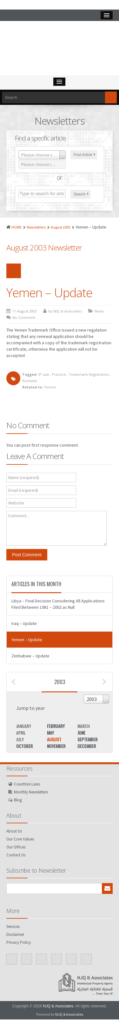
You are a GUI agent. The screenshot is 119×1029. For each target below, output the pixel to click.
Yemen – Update (49, 292)
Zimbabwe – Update (30, 656)
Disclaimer (15, 934)
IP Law (43, 374)
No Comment (23, 317)
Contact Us (15, 855)
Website (16, 503)
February (56, 726)
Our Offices (15, 847)
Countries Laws (27, 784)
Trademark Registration (89, 374)
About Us (14, 831)
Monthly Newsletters (31, 792)
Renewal (29, 380)
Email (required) (23, 490)
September (87, 739)
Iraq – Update (24, 623)
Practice (59, 374)
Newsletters (36, 227)
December (86, 746)
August (54, 739)
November (56, 746)
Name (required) (23, 477)
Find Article (84, 155)
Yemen (50, 387)
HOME (16, 227)
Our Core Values (20, 839)
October (24, 746)
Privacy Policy (18, 942)
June (81, 732)
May (50, 732)
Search (81, 194)
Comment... (18, 515)
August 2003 (60, 227)
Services (13, 926)
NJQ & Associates (58, 1006)
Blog (18, 800)
